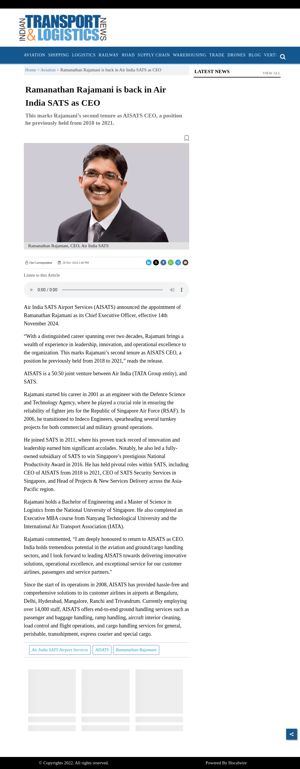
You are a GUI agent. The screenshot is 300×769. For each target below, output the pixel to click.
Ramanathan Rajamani (136, 649)
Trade (216, 55)
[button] (106, 139)
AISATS (102, 649)
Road (128, 55)
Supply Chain (154, 55)
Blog (255, 55)
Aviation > (50, 70)
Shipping (58, 55)
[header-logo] (62, 27)
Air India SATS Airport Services (60, 649)
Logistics (84, 55)
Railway (109, 55)
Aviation (34, 55)
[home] (20, 55)
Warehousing (190, 55)
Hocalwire (237, 762)
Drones (236, 55)
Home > (33, 70)
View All (271, 73)
